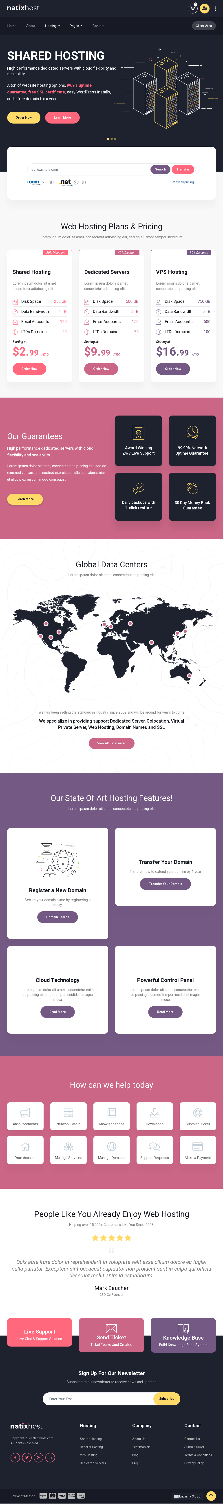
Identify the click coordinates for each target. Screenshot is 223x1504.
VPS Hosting (88, 1455)
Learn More (62, 117)
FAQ (135, 1463)
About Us (138, 1439)
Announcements (25, 1117)
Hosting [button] (51, 26)
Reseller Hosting (91, 1447)
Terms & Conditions (198, 1455)
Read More (57, 1012)
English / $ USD (187, 1497)
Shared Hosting (91, 1439)
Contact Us (192, 1439)
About (30, 26)
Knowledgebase (111, 1117)
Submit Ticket (194, 1447)
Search (160, 169)
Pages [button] (75, 26)
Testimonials (141, 1447)
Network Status (68, 1117)
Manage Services (68, 1150)
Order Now (24, 117)
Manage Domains (111, 1150)
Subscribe (166, 1399)
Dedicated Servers (93, 1463)
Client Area (204, 26)
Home (14, 25)
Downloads (155, 1117)
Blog (135, 1455)
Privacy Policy (194, 1463)
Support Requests (155, 1150)
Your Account (25, 1150)
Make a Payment (198, 1150)
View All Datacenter (111, 743)
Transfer (183, 169)
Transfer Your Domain (165, 884)
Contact (98, 26)
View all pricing (183, 182)
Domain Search (57, 917)
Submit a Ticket (198, 1117)
